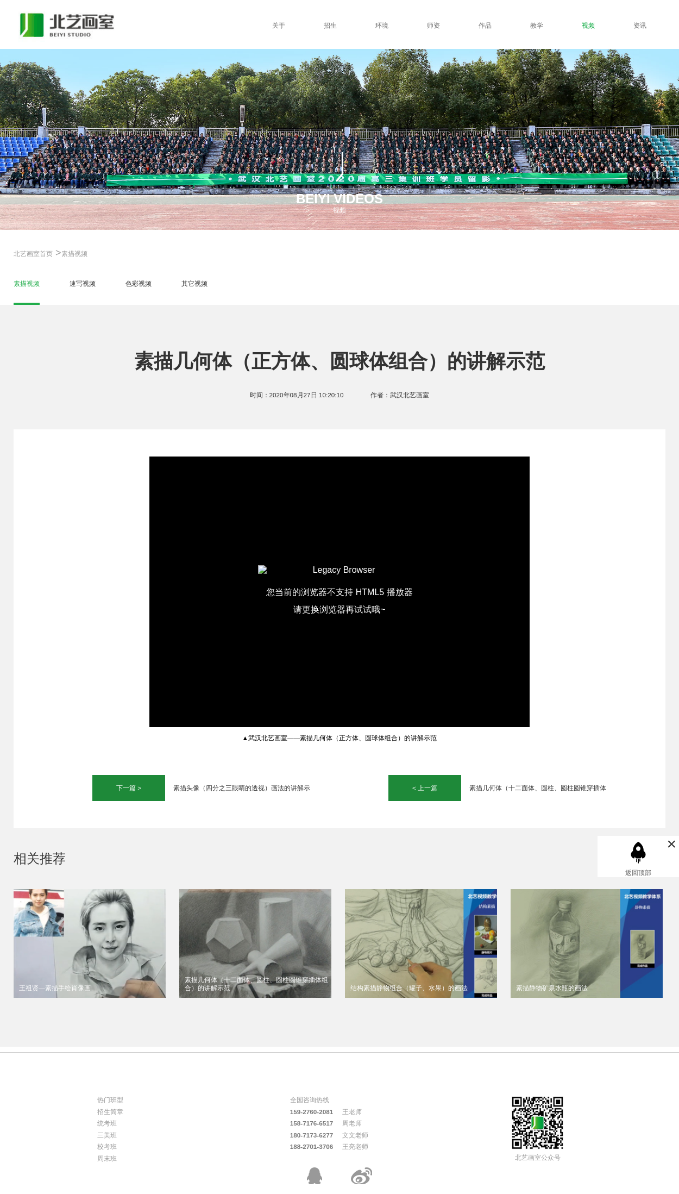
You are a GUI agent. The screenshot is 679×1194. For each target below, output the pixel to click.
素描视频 (74, 253)
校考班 (107, 1146)
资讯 (639, 25)
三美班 (107, 1135)
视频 (588, 25)
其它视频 (194, 283)
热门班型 (110, 1099)
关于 (278, 25)
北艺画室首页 (33, 253)
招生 (330, 25)
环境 (381, 25)
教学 (536, 25)
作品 (485, 25)
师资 (433, 25)
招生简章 (110, 1111)
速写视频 (83, 283)
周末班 (107, 1158)
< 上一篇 (424, 787)
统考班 (107, 1123)
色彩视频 (138, 283)
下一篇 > (128, 787)
